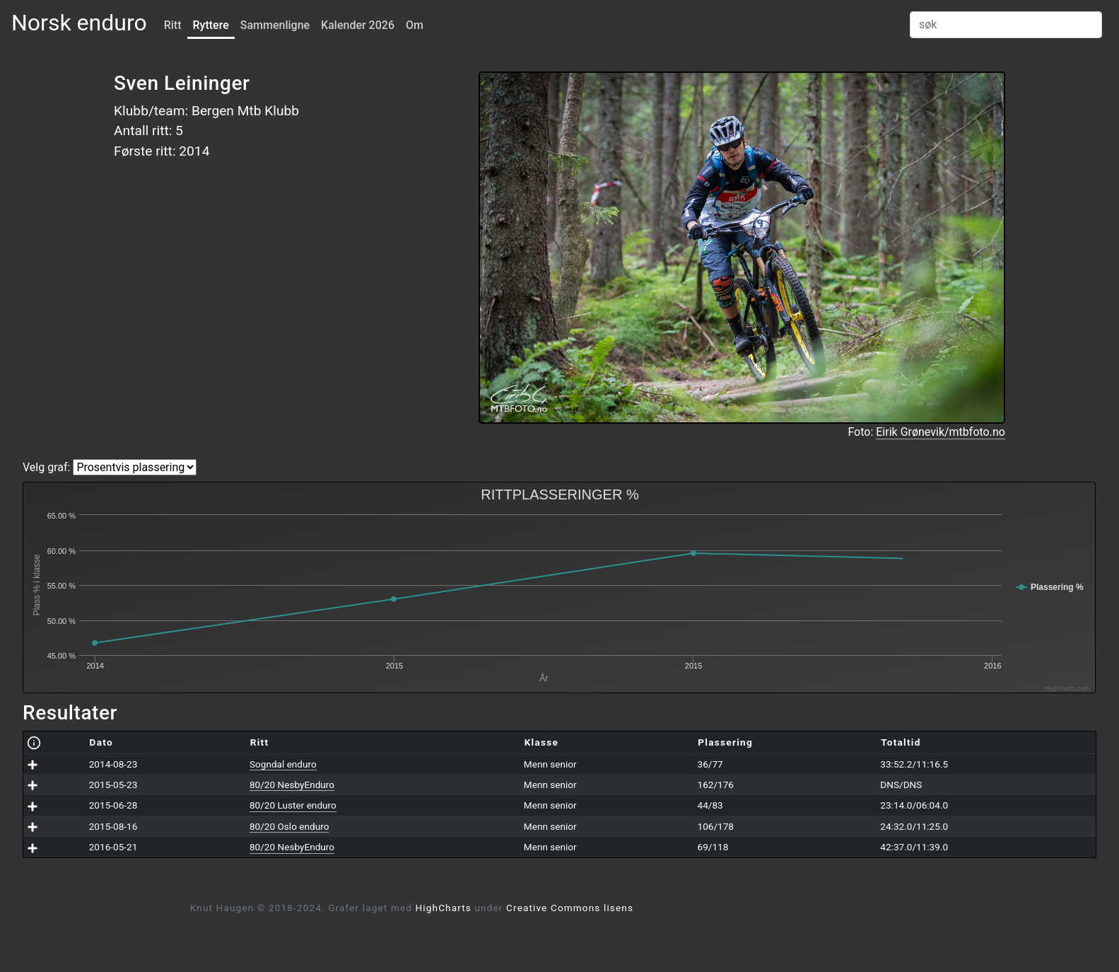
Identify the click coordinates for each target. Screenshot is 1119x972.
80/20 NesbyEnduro (292, 784)
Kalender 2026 (357, 25)
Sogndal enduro (283, 764)
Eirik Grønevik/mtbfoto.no (940, 432)
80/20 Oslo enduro (289, 826)
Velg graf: (46, 467)
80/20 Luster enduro (293, 805)
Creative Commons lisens (569, 907)
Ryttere (211, 25)
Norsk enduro (79, 22)
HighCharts (443, 907)
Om (414, 25)
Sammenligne (275, 25)
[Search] (1006, 24)
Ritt (173, 25)
